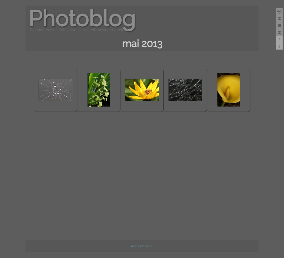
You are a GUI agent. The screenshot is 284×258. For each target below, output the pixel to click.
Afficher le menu (142, 246)
